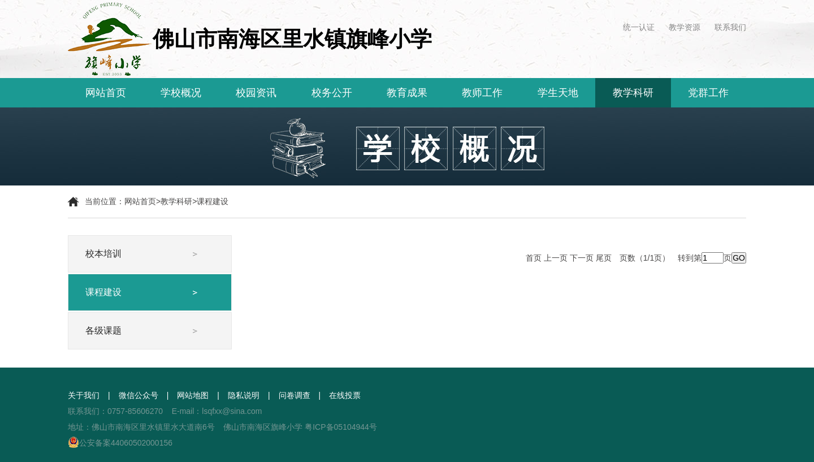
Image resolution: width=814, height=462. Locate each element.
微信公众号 (138, 395)
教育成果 (407, 92)
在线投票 (345, 395)
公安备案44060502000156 (120, 442)
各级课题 (103, 330)
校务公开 (331, 92)
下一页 (582, 257)
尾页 (604, 257)
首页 (534, 257)
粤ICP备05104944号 (341, 426)
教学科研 (633, 92)
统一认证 (639, 27)
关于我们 (83, 395)
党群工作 (708, 92)
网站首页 (105, 92)
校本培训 (103, 253)
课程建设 (212, 201)
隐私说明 (243, 395)
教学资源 (684, 27)
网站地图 (193, 395)
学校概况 (181, 92)
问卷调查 (294, 395)
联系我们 (730, 27)
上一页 (556, 257)
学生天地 (558, 92)
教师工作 (482, 92)
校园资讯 (256, 92)
